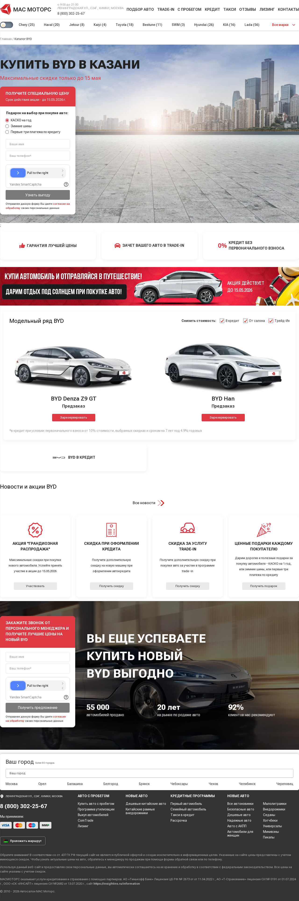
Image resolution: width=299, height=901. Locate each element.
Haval (52, 25)
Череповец (284, 784)
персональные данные (89, 867)
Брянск (144, 784)
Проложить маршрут (23, 840)
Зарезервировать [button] (73, 417)
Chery (27, 25)
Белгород (110, 784)
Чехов (213, 784)
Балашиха (75, 784)
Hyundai (204, 25)
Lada (252, 25)
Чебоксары (179, 784)
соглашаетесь (145, 867)
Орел (42, 784)
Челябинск (247, 784)
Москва (12, 784)
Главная (6, 39)
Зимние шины (19, 126)
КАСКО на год (19, 120)
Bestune (152, 25)
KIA (229, 25)
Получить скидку (111, 586)
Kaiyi (100, 25)
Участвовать (35, 586)
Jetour (76, 25)
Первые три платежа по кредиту (33, 132)
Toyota (124, 25)
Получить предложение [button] (37, 707)
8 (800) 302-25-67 (71, 13)
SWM (178, 25)
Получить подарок (263, 586)
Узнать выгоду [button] (37, 195)
